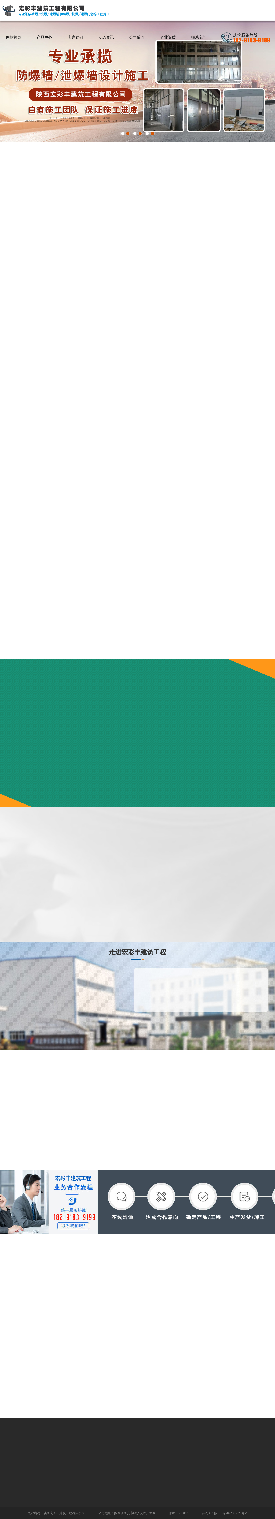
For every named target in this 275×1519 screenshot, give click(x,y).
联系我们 (198, 37)
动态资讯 (106, 37)
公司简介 (137, 37)
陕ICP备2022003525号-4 (230, 1513)
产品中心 (44, 37)
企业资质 (168, 37)
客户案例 (75, 37)
